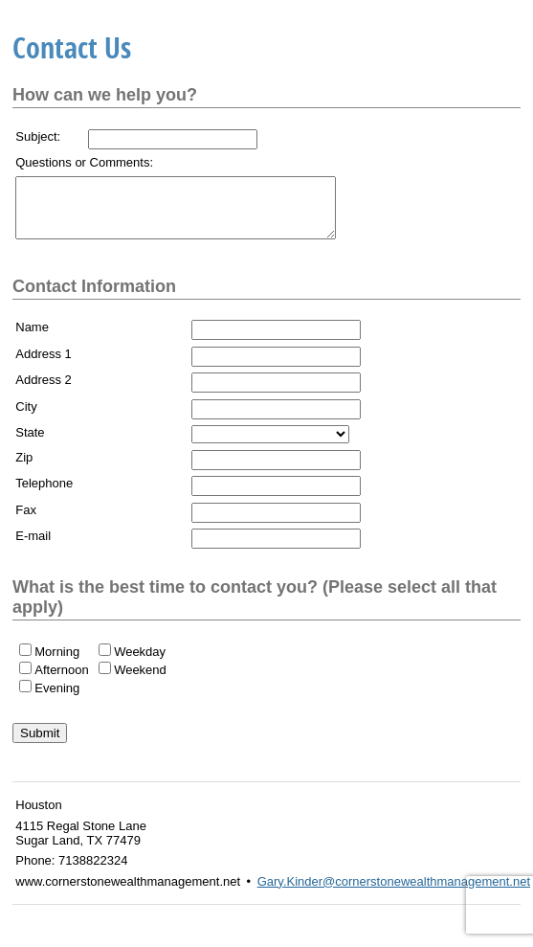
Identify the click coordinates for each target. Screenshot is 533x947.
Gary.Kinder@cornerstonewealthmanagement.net (393, 893)
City (25, 418)
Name (32, 338)
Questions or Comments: (84, 162)
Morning (56, 663)
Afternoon (61, 681)
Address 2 (43, 391)
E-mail (33, 547)
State (29, 444)
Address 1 (43, 365)
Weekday (140, 663)
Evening (56, 699)
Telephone (44, 494)
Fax (25, 521)
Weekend (140, 681)
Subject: (37, 136)
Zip (24, 469)
